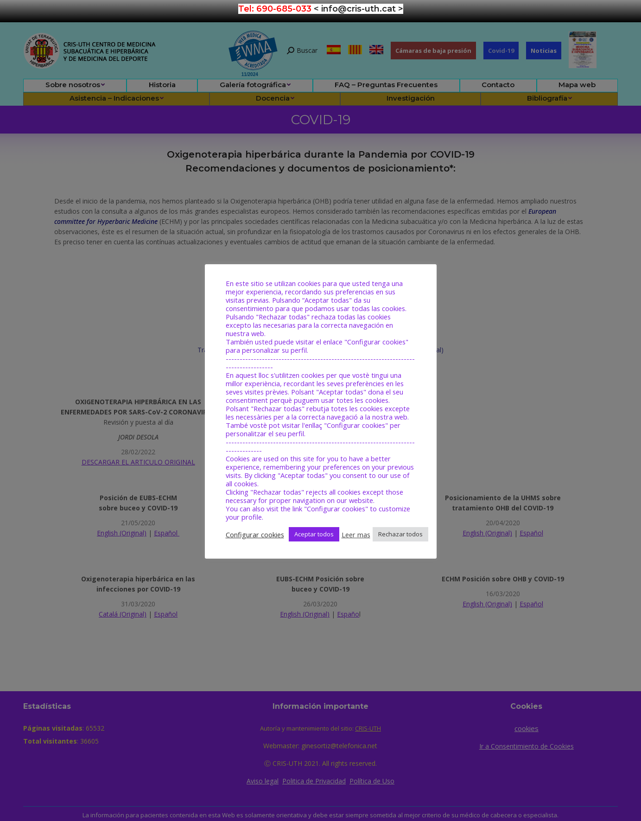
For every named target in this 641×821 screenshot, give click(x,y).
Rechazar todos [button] (400, 534)
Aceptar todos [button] (314, 534)
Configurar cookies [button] (255, 534)
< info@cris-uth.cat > (358, 9)
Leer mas (356, 534)
